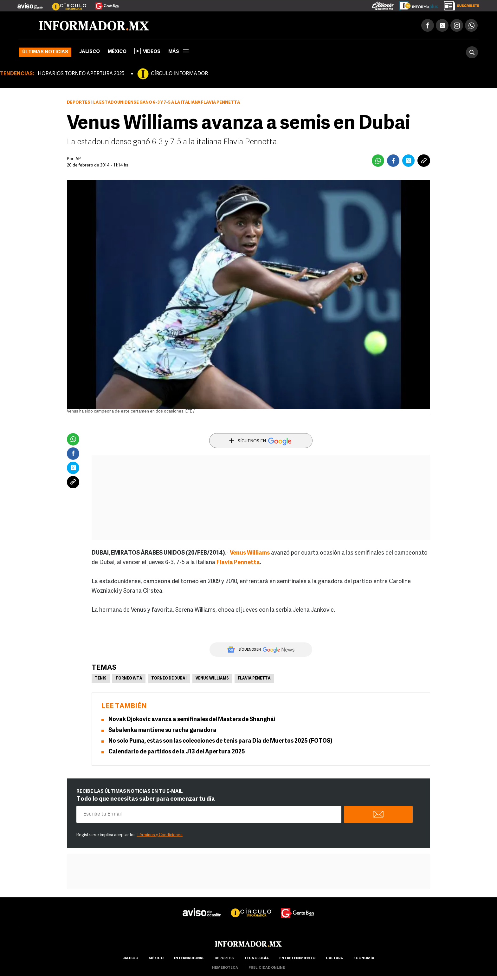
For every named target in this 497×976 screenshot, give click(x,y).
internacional (189, 958)
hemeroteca (225, 968)
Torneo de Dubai (169, 678)
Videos (147, 51)
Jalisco (89, 51)
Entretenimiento (297, 958)
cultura (334, 958)
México (117, 51)
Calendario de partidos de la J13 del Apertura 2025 (176, 752)
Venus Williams (212, 678)
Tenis (100, 678)
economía (363, 958)
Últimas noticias (45, 52)
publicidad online (266, 968)
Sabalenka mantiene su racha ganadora (162, 730)
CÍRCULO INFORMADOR (179, 73)
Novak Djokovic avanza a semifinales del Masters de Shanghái (191, 720)
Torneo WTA (128, 678)
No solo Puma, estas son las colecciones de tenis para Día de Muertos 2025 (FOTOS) (220, 741)
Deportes (78, 103)
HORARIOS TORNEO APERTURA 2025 (81, 73)
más (178, 51)
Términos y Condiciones (160, 835)
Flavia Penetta (254, 678)
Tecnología (256, 958)
